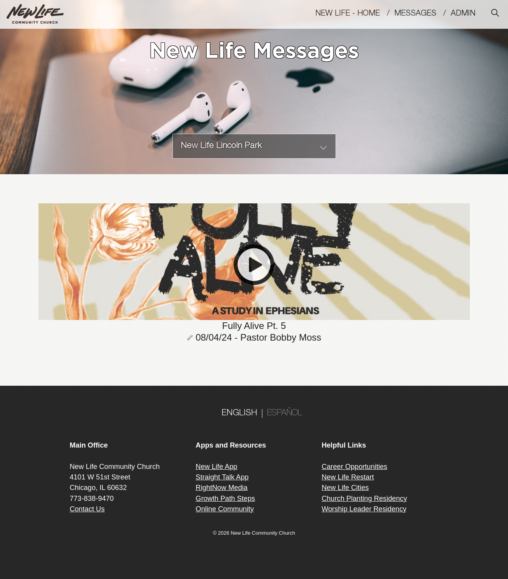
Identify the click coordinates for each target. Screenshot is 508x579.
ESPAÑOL (284, 413)
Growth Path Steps (225, 498)
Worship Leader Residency (364, 509)
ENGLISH (239, 413)
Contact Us (87, 509)
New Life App (216, 467)
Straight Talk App (222, 477)
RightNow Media (222, 488)
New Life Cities (345, 488)
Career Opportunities (354, 467)
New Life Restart (348, 477)
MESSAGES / (422, 14)
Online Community (225, 509)
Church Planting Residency (364, 498)
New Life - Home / (354, 14)
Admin (466, 14)
